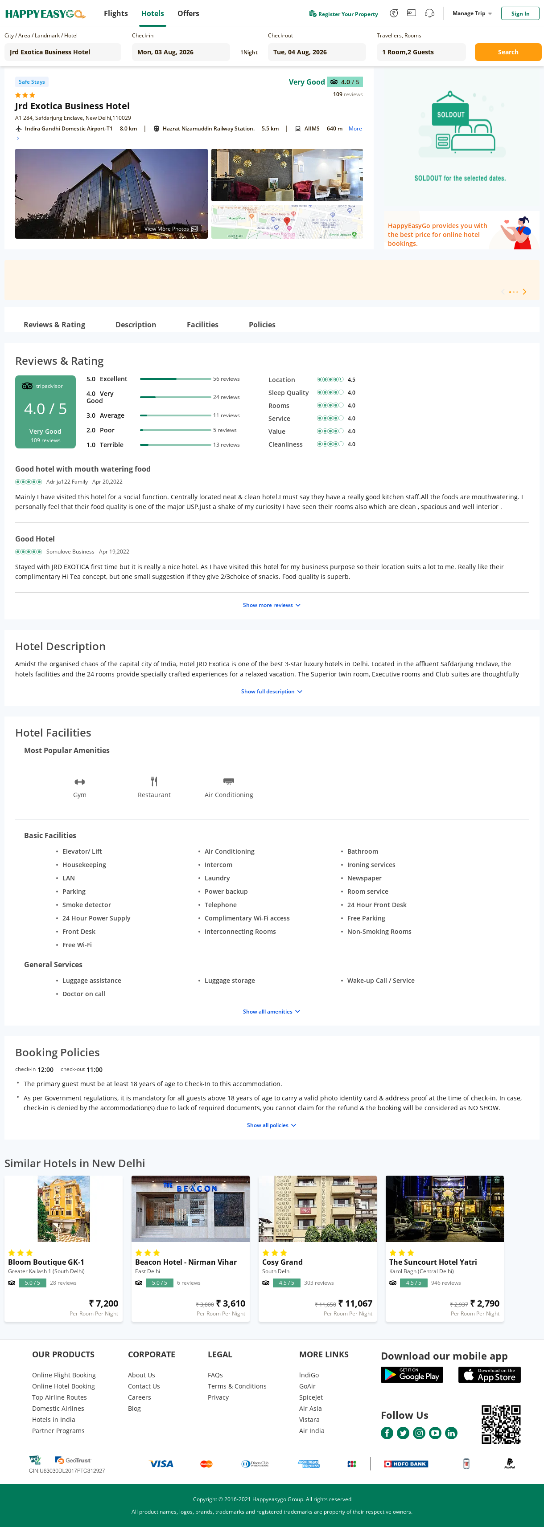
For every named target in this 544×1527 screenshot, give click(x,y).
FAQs (215, 1375)
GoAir (307, 1386)
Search (508, 52)
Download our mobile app (444, 1355)
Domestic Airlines (58, 1408)
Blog (134, 1408)
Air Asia (310, 1408)
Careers (139, 1397)
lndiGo (309, 1375)
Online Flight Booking (64, 1375)
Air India (312, 1430)
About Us (141, 1375)
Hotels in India (53, 1419)
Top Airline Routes (59, 1397)
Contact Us (144, 1386)
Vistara (309, 1419)
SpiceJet (311, 1397)
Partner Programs (58, 1430)
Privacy (218, 1397)
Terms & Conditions (237, 1386)
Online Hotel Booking (63, 1386)
